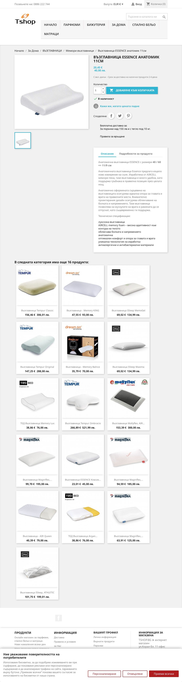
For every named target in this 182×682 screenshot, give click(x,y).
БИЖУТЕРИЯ (96, 25)
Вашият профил (105, 632)
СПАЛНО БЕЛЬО (144, 25)
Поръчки (98, 645)
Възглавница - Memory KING (83, 310)
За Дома (119, 25)
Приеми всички (164, 674)
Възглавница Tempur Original (37, 366)
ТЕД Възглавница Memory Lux (37, 423)
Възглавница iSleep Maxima (128, 366)
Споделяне (111, 115)
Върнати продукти (104, 641)
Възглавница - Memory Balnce (83, 366)
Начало (50, 25)
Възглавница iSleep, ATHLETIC (37, 592)
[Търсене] (147, 16)
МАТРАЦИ (51, 34)
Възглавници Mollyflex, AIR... (128, 423)
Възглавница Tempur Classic (37, 310)
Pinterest (128, 115)
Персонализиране (104, 674)
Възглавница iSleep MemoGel (128, 310)
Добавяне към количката (132, 90)
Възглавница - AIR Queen (37, 536)
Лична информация (104, 637)
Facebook (58, 618)
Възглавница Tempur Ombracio (83, 423)
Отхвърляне (135, 674)
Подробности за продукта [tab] (135, 153)
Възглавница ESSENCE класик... (83, 479)
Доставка (59, 637)
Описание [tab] (107, 153)
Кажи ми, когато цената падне (119, 106)
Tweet (120, 115)
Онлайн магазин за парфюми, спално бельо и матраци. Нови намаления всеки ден (31, 641)
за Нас (57, 645)
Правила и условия (65, 641)
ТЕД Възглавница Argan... (82, 536)
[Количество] (97, 90)
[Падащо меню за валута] (119, 4)
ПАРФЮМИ (72, 25)
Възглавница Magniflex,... (37, 479)
